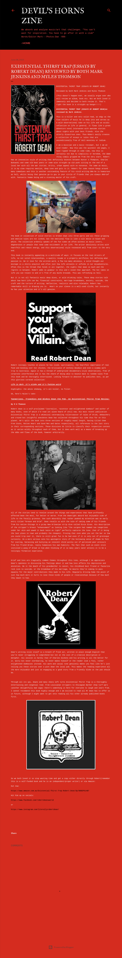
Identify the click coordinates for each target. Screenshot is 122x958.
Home (26, 43)
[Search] (109, 9)
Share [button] (14, 833)
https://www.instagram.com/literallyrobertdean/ (35, 810)
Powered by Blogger (61, 947)
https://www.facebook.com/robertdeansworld (32, 800)
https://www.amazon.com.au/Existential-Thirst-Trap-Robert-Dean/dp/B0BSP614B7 (50, 791)
